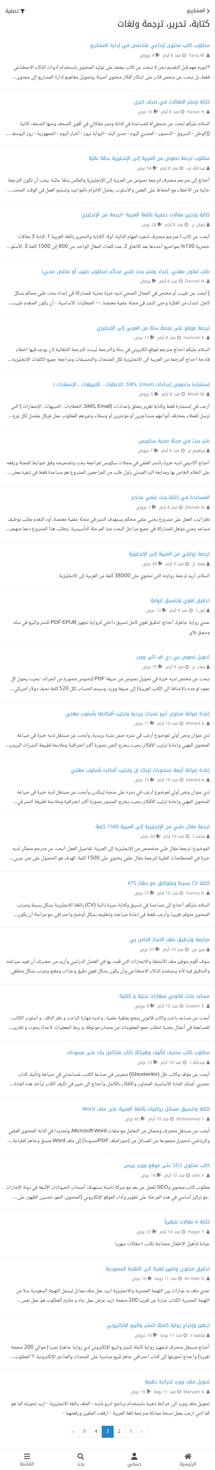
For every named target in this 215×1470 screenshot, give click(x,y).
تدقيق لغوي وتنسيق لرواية (180, 600)
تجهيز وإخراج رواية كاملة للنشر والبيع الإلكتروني (158, 1325)
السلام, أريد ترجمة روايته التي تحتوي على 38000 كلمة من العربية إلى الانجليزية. (134, 576)
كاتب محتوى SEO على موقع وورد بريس (167, 1165)
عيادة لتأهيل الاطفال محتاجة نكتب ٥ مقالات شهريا (162, 1244)
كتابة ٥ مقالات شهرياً (187, 1222)
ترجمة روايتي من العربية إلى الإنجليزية (169, 554)
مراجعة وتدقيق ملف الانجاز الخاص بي (170, 939)
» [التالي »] (73, 1432)
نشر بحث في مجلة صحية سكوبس (174, 441)
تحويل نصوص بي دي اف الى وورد (173, 657)
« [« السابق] (142, 1432)
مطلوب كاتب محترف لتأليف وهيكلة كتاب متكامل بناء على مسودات (138, 1052)
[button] (15, 11)
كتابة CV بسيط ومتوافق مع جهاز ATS (169, 883)
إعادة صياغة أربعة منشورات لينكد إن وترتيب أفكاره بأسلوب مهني (140, 770)
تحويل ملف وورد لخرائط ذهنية (177, 1382)
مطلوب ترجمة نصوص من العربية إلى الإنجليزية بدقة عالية (149, 158)
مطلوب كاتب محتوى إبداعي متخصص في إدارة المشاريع (150, 45)
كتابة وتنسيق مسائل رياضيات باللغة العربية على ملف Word (146, 1109)
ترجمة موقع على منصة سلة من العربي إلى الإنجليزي (153, 328)
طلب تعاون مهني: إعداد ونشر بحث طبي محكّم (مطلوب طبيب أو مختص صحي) (126, 271)
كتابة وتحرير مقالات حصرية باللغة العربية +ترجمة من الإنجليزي (145, 215)
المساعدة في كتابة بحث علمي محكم (170, 497)
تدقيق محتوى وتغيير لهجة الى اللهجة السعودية (158, 1269)
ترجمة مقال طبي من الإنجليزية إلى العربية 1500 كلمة (152, 826)
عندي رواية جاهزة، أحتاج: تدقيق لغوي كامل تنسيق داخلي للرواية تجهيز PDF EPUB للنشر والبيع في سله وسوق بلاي (111, 627)
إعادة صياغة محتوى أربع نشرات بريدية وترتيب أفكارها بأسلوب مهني (138, 714)
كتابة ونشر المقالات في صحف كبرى (172, 102)
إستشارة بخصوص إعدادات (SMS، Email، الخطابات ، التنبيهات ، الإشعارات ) (131, 384)
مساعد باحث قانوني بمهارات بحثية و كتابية (164, 996)
